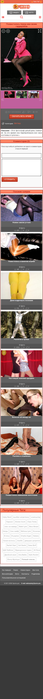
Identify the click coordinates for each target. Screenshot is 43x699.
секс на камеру (10, 527)
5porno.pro (16, 583)
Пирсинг (9, 522)
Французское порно (23, 550)
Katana (36, 536)
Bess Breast (33, 527)
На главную (6, 570)
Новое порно (25, 570)
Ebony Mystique (13, 559)
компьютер (35, 517)
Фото (17, 574)
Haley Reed (7, 517)
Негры (5, 531)
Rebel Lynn (23, 527)
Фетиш (17, 123)
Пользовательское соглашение (14, 578)
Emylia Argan (26, 536)
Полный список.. (28, 559)
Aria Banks (22, 555)
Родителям (36, 574)
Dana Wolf (32, 545)
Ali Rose (37, 550)
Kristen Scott (20, 522)
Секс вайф (14, 531)
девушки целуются (32, 541)
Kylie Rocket (33, 555)
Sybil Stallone (8, 550)
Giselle (19, 541)
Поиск (15, 570)
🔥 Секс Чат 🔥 (36, 1)
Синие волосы (9, 541)
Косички (36, 531)
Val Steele (22, 545)
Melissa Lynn (26, 531)
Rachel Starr (11, 545)
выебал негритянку (21, 517)
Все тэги (36, 570)
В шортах (15, 536)
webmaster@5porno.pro (33, 583)
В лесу (6, 536)
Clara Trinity (32, 522)
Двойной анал (10, 555)
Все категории (7, 574)
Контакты (25, 574)
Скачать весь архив (21, 116)
